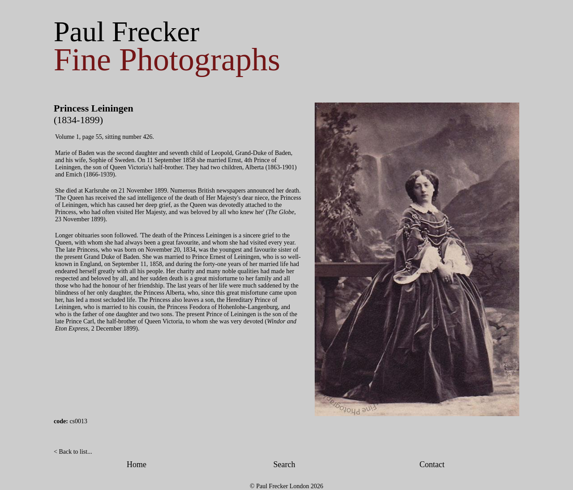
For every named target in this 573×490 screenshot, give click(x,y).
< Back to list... (73, 451)
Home (136, 464)
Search (284, 464)
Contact (432, 464)
